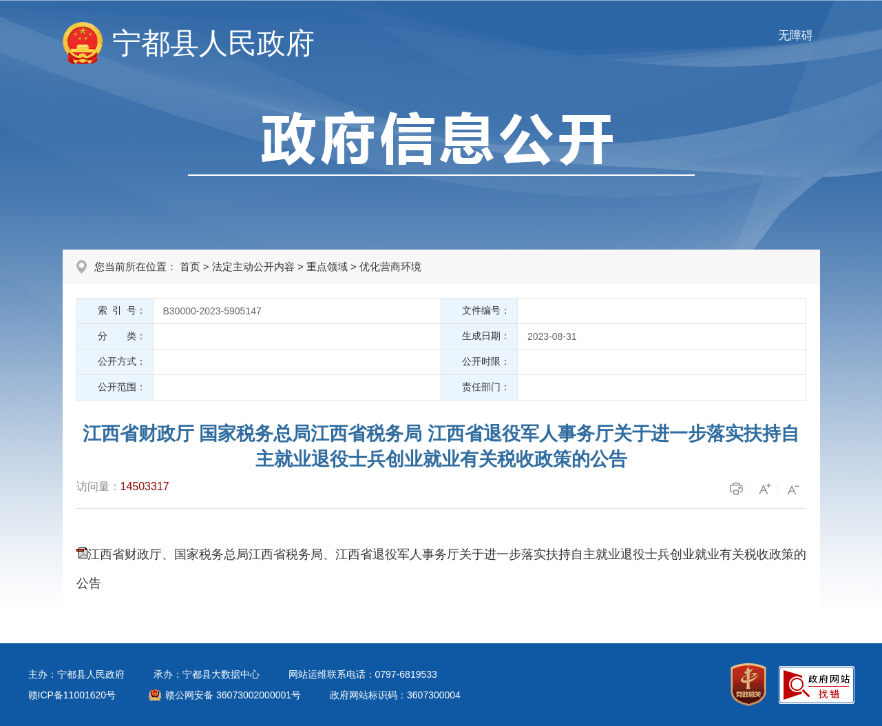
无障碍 (795, 35)
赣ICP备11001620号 (72, 694)
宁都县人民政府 (213, 43)
